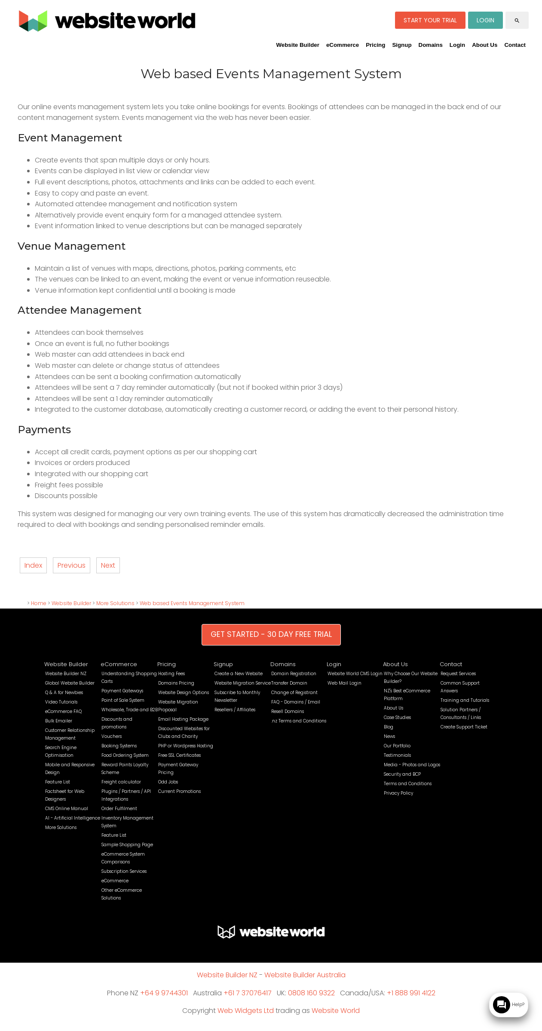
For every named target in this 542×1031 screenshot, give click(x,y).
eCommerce (342, 45)
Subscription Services (124, 871)
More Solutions (115, 603)
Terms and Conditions (408, 783)
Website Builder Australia (305, 975)
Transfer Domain (289, 683)
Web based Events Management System (192, 603)
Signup (401, 45)
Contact (515, 45)
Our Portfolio (397, 746)
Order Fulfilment (119, 808)
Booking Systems (119, 746)
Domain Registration (293, 673)
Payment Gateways (122, 691)
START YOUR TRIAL (430, 20)
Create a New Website (238, 673)
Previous (72, 565)
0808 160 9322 (311, 993)
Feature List (57, 782)
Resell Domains (287, 711)
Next (108, 565)
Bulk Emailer (58, 721)
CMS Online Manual (66, 808)
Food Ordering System (125, 755)
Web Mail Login (344, 683)
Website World (336, 1011)
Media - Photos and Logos (412, 765)
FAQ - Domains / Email (295, 702)
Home (38, 603)
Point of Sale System (122, 700)
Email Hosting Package (183, 719)
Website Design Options (183, 692)
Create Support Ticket (464, 727)
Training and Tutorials (465, 700)
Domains (431, 45)
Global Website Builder (70, 683)
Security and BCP (402, 774)
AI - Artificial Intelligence (72, 818)
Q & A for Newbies (64, 692)
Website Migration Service (242, 683)
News (389, 736)
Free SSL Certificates (179, 755)
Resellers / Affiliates (234, 710)
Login (457, 45)
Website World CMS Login (355, 673)
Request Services (458, 673)
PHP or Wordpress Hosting (185, 746)
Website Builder (297, 45)
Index (33, 565)
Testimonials (397, 755)
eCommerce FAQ (63, 711)
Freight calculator (121, 782)
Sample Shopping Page (127, 844)
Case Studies (397, 717)
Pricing (375, 45)
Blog (388, 727)
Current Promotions (179, 791)
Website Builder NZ (65, 673)
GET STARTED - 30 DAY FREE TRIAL (271, 634)
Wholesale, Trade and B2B (129, 710)
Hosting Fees (171, 673)
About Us (484, 45)
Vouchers (111, 736)
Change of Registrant (294, 692)
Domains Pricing (176, 683)
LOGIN (485, 20)
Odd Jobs (168, 782)
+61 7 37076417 (248, 993)
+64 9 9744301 (164, 993)
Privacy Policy (398, 793)
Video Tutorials (61, 702)
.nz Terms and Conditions (298, 721)
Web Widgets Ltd (245, 1011)
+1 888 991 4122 (411, 993)
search (517, 21)
